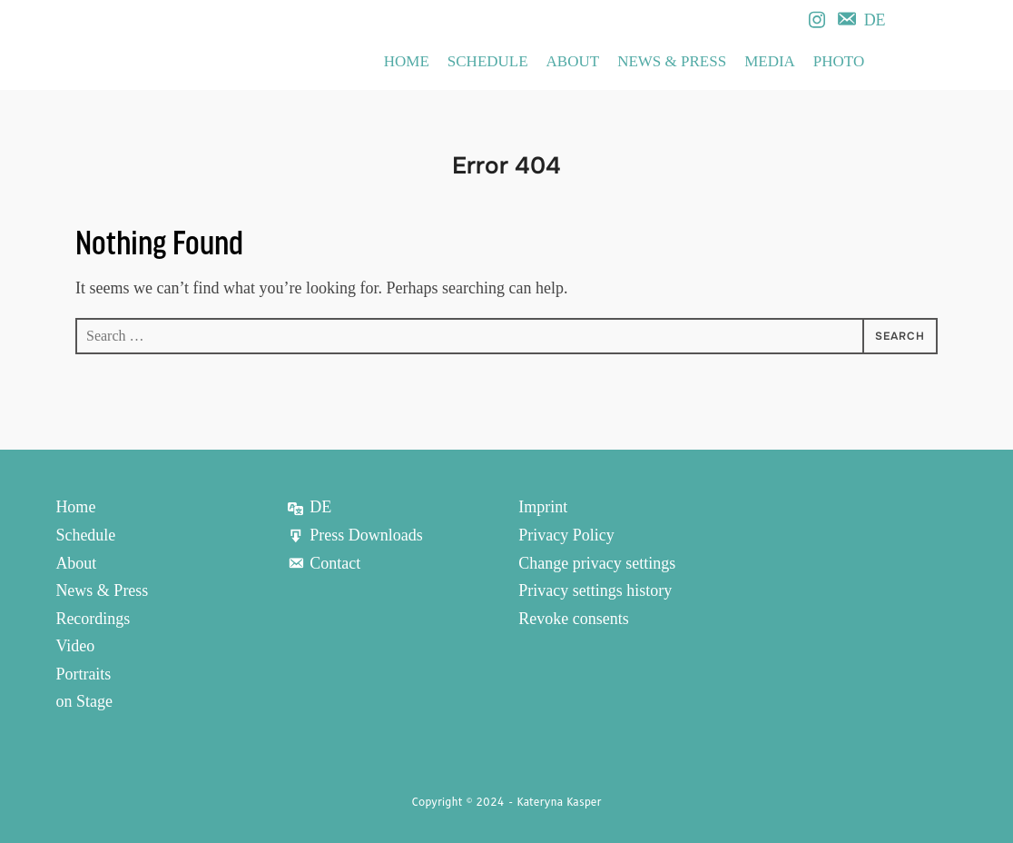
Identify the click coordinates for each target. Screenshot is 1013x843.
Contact (323, 563)
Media (769, 61)
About (573, 61)
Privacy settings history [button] (595, 590)
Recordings (92, 619)
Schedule (487, 61)
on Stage (84, 701)
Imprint (542, 507)
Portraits (83, 674)
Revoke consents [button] (573, 619)
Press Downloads (355, 535)
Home (406, 61)
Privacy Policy (566, 535)
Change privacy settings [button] (596, 563)
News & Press (671, 61)
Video (74, 646)
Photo (838, 61)
